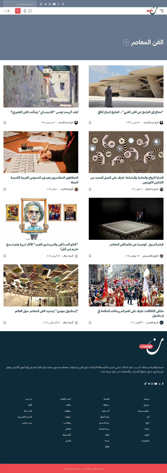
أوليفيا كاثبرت (66, 189)
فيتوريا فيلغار (151, 189)
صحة (107, 440)
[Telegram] (45, 4)
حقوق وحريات (143, 410)
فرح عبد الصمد (150, 122)
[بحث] (30, 11)
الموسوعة (67, 434)
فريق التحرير (152, 322)
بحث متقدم (27, 422)
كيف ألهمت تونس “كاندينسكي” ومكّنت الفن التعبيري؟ (44, 112)
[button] (160, 10)
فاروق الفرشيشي (150, 255)
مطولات (68, 410)
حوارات (69, 416)
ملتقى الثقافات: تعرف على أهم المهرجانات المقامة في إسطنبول (130, 313)
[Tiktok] (41, 4)
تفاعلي (69, 428)
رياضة (147, 428)
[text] (20, 4)
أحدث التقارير (66, 398)
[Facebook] (63, 4)
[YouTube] (54, 4)
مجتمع (147, 404)
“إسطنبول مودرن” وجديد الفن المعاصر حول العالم (46, 310)
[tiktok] (138, 383)
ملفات (69, 404)
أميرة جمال (68, 255)
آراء (148, 416)
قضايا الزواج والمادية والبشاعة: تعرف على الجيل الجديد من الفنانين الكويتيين (126, 179)
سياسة (147, 398)
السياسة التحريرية (25, 416)
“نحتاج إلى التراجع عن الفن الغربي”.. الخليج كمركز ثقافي (130, 112)
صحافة (107, 404)
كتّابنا (31, 404)
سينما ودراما (104, 428)
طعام (107, 434)
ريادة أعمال (105, 416)
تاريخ (147, 422)
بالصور (69, 440)
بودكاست (68, 422)
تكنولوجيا (146, 440)
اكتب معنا (28, 410)
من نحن (29, 398)
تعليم (147, 434)
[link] (126, 42)
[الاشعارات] (25, 11)
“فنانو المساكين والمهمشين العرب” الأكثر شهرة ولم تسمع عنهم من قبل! (42, 246)
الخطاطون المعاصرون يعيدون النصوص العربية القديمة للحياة (44, 179)
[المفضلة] (17, 11)
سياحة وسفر (104, 422)
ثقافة (107, 446)
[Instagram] (50, 4)
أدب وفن (106, 410)
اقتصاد (107, 398)
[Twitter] (58, 4)
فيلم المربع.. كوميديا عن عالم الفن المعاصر (136, 244)
